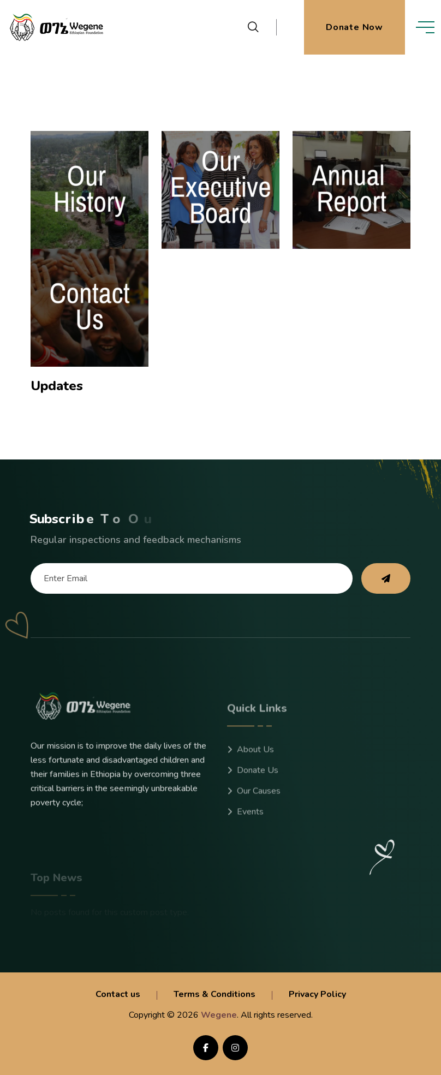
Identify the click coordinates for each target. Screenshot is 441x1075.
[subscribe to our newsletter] (385, 578)
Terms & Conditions (214, 994)
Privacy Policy (317, 994)
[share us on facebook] (205, 1047)
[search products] (253, 27)
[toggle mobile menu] (425, 27)
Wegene (219, 1015)
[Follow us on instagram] (235, 1047)
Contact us (118, 994)
